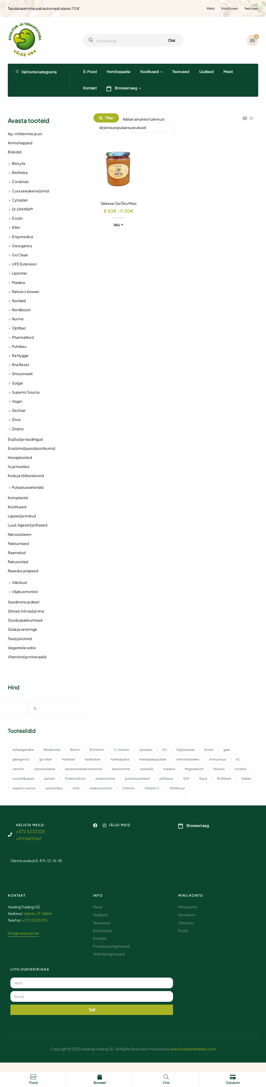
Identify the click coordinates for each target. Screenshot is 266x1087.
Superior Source (26, 392)
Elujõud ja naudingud (25, 439)
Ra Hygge (20, 355)
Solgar (17, 383)
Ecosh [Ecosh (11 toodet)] (209, 750)
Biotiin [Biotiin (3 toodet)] (75, 750)
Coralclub (20, 181)
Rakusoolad (18, 561)
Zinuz (16, 419)
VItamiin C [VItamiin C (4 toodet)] (151, 788)
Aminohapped (20, 142)
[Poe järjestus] (135, 127)
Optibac (19, 328)
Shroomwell (22, 373)
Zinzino (18, 428)
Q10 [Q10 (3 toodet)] (186, 778)
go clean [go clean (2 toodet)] (45, 759)
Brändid (14, 151)
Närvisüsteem (19, 534)
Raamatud (16, 552)
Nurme (18, 318)
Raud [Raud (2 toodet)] (203, 778)
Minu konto (190, 895)
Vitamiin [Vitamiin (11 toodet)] (128, 788)
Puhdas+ (19, 346)
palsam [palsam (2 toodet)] (49, 778)
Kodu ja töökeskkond (26, 475)
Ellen (16, 227)
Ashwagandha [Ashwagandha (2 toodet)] (23, 750)
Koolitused (229, 8)
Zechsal (18, 410)
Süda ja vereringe (22, 629)
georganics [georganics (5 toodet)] (20, 759)
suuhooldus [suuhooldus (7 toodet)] (54, 788)
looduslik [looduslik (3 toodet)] (147, 769)
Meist (211, 8)
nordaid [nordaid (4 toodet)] (240, 769)
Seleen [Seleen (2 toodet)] (246, 778)
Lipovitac (19, 273)
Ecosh (17, 218)
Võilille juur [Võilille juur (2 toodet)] (177, 788)
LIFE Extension (24, 264)
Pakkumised (18, 543)
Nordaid (19, 300)
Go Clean (20, 254)
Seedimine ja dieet (23, 602)
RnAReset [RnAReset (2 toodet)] (224, 778)
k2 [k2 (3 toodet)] (238, 759)
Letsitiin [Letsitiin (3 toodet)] (18, 769)
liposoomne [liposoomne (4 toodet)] (121, 769)
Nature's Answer (25, 291)
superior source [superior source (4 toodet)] (23, 788)
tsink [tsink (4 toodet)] (76, 788)
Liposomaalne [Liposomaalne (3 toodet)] (44, 769)
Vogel (17, 401)
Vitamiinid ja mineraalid (27, 656)
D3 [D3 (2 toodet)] (164, 750)
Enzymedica (22, 236)
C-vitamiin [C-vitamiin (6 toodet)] (121, 750)
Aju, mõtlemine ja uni (25, 133)
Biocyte (18, 163)
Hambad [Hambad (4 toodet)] (68, 759)
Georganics (22, 245)
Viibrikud (19, 582)
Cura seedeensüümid (30, 190)
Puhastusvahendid (27, 487)
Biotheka (20, 172)
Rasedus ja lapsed (23, 570)
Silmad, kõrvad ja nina (26, 611)
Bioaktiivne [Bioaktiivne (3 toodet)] (52, 750)
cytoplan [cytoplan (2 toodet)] (145, 750)
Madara (18, 282)
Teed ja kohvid (20, 638)
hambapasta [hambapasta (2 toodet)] (119, 759)
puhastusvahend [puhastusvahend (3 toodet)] (137, 778)
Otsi (171, 40)
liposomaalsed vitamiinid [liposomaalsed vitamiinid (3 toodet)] (83, 769)
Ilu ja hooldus (18, 466)
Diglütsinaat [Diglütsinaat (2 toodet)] (185, 750)
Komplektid (18, 497)
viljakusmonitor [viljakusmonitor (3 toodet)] (101, 788)
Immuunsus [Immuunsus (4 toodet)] (217, 759)
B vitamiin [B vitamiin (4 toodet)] (97, 750)
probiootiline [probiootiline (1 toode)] (105, 778)
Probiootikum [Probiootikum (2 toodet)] (75, 778)
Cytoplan (20, 200)
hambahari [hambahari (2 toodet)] (93, 759)
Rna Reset (20, 364)
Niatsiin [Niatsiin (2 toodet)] (219, 769)
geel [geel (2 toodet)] (226, 750)
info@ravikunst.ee (23, 933)
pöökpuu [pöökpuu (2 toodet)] (166, 778)
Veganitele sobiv (22, 647)
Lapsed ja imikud (22, 515)
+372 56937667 (29, 838)
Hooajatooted (20, 457)
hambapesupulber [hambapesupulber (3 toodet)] (153, 759)
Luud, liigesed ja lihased (27, 525)
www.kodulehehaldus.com (193, 1048)
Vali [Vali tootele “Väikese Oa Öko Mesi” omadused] (117, 225)
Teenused (251, 8)
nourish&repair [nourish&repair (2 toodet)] (23, 778)
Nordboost (21, 309)
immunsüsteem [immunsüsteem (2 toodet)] (187, 759)
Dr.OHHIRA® (22, 209)
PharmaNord (23, 337)
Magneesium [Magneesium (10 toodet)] (194, 769)
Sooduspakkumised (25, 620)
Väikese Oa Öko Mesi (118, 203)
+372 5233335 (30, 831)
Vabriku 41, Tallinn (37, 913)
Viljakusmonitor (25, 591)
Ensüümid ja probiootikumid (31, 448)
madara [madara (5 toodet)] (169, 769)
